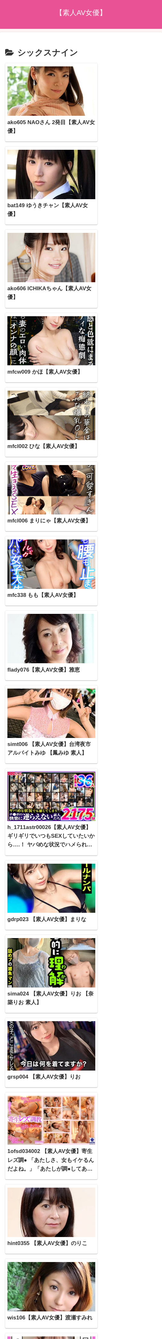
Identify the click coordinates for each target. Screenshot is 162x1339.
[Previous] (7, 1326)
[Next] (23, 1326)
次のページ (81, 1206)
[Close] (36, 1331)
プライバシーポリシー (81, 1295)
